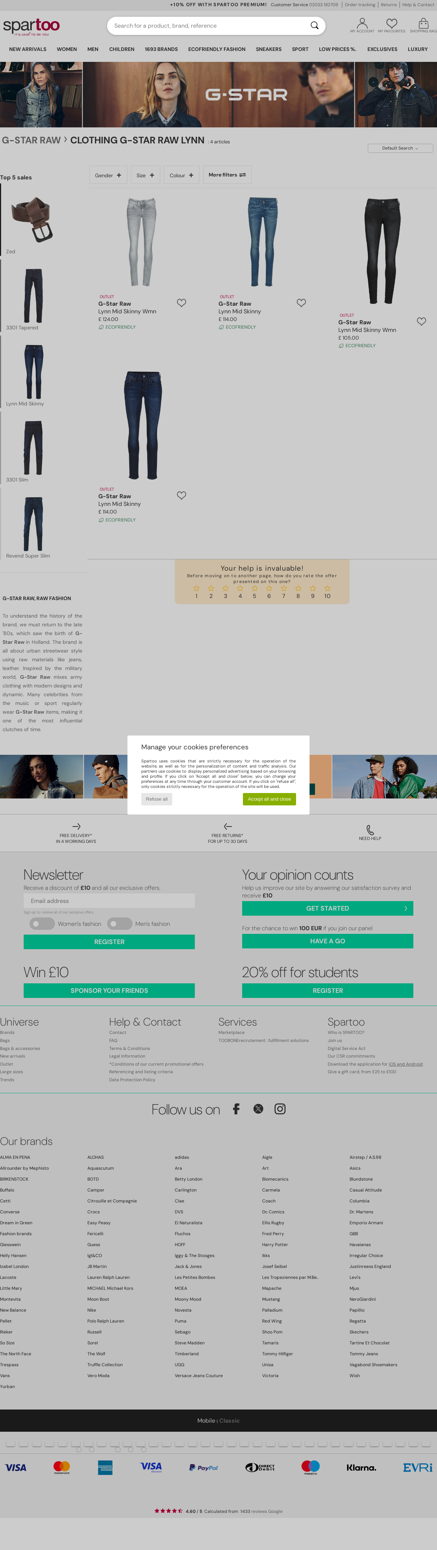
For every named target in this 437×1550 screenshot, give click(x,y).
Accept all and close (269, 799)
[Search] (314, 26)
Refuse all (157, 799)
